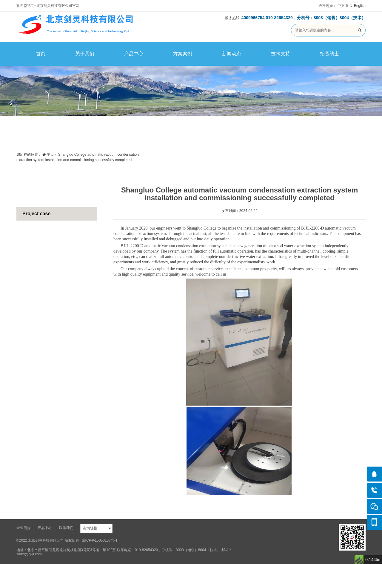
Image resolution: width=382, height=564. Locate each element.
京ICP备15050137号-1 (100, 540)
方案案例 (182, 53)
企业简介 (23, 528)
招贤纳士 (329, 53)
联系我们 (66, 528)
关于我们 (84, 53)
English (360, 6)
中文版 (343, 6)
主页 (48, 154)
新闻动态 (231, 53)
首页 (40, 53)
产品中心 (133, 53)
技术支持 (280, 53)
